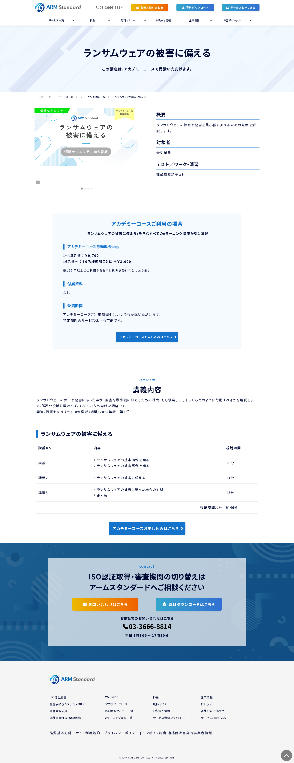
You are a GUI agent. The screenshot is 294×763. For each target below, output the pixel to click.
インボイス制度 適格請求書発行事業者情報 (177, 732)
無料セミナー (128, 20)
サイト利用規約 (88, 732)
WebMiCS (111, 697)
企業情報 (194, 20)
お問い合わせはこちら (108, 604)
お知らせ (206, 704)
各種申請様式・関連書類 (65, 717)
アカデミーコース (116, 704)
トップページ (43, 97)
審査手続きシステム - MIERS (68, 704)
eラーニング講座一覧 (93, 97)
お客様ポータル (232, 20)
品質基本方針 (61, 732)
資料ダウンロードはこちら (191, 604)
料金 (92, 20)
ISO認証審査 (58, 697)
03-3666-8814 (111, 7)
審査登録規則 (59, 711)
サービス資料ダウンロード (170, 717)
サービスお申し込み (243, 7)
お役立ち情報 (163, 20)
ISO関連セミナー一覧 (119, 711)
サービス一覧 (56, 20)
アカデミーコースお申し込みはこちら (146, 337)
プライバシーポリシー (121, 732)
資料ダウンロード (197, 7)
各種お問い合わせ (151, 7)
